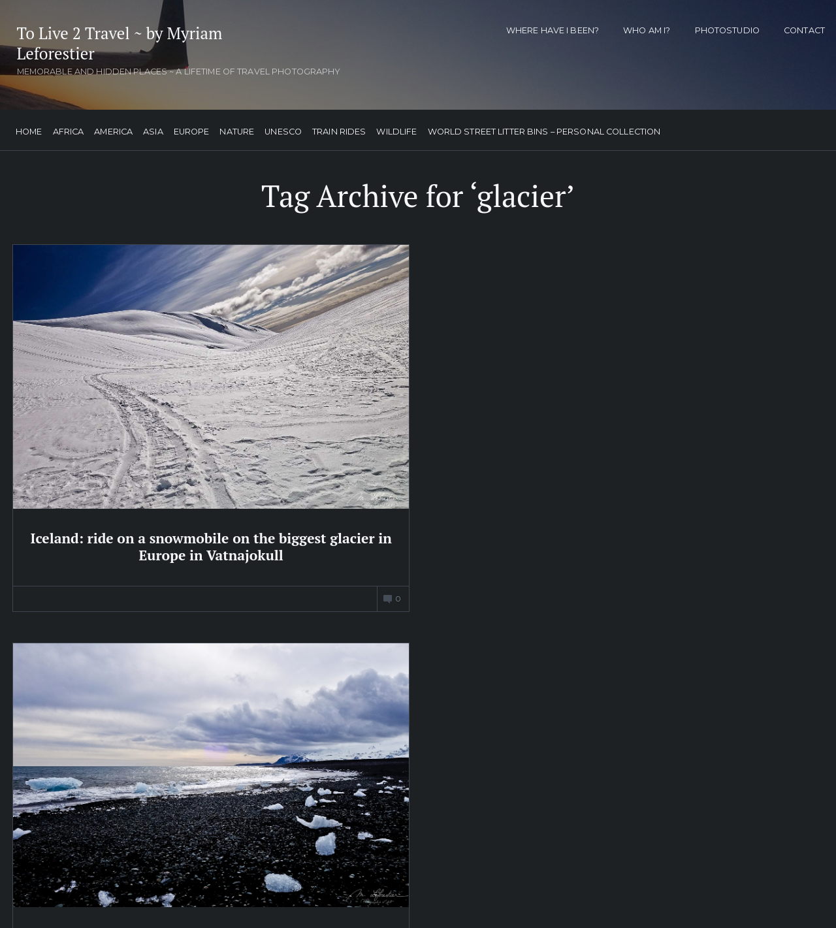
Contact (804, 30)
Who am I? (646, 30)
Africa (66, 128)
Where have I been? (552, 30)
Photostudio (727, 30)
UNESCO (281, 128)
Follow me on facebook (620, 605)
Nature (234, 128)
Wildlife (394, 128)
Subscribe (606, 879)
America (111, 128)
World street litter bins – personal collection (541, 128)
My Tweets (311, 627)
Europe (190, 128)
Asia (151, 128)
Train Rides (337, 128)
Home (27, 128)
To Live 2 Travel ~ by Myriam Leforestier (109, 44)
